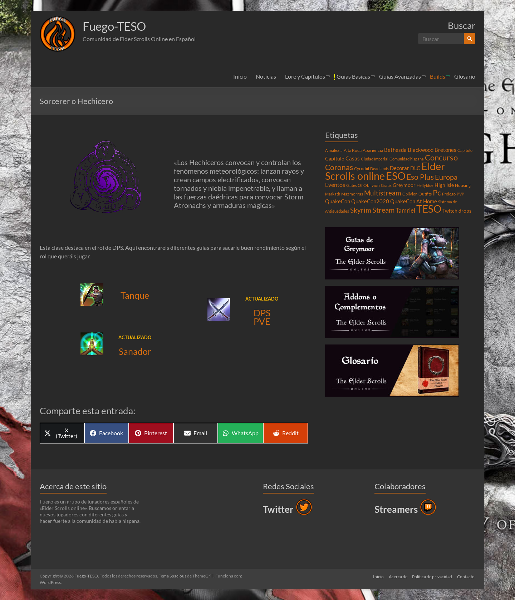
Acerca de (397, 576)
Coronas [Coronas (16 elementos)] (339, 167)
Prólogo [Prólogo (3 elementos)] (449, 194)
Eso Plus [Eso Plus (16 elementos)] (420, 177)
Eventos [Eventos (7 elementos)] (335, 185)
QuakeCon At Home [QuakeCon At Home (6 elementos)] (413, 201)
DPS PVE (262, 317)
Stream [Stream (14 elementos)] (383, 209)
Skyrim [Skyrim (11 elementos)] (360, 210)
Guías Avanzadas (400, 76)
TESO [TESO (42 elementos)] (428, 209)
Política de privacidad (432, 576)
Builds (437, 76)
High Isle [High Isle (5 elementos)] (444, 185)
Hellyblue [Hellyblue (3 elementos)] (425, 185)
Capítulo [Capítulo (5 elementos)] (334, 159)
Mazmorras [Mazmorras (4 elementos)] (352, 194)
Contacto (466, 576)
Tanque (135, 295)
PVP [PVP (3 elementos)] (460, 194)
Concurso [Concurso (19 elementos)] (441, 157)
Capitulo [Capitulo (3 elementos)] (464, 150)
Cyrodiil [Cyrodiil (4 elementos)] (361, 168)
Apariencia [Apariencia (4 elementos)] (373, 150)
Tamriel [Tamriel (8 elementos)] (405, 210)
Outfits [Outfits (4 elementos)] (425, 194)
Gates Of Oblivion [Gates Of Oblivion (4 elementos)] (363, 185)
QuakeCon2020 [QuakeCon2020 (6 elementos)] (370, 201)
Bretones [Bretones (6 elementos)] (445, 150)
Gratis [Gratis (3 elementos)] (386, 185)
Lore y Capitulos (305, 76)
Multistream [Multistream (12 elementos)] (382, 193)
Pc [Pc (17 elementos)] (437, 192)
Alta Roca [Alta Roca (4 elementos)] (353, 150)
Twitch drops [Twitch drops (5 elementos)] (456, 211)
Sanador (135, 351)
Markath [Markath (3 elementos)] (332, 194)
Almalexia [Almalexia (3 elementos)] (334, 150)
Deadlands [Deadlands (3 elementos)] (379, 168)
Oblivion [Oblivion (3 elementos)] (409, 194)
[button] (57, 34)
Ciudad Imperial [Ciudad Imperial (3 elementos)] (374, 159)
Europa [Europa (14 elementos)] (446, 177)
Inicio (240, 76)
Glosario (464, 76)
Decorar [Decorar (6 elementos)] (399, 168)
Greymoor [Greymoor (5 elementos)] (404, 185)
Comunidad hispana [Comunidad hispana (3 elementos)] (406, 159)
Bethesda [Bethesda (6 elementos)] (395, 150)
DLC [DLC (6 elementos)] (415, 168)
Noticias (266, 76)
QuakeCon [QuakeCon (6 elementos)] (337, 201)
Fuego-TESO (117, 26)
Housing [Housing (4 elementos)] (463, 185)
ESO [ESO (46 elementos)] (396, 176)
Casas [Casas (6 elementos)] (352, 158)
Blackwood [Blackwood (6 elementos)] (420, 150)
